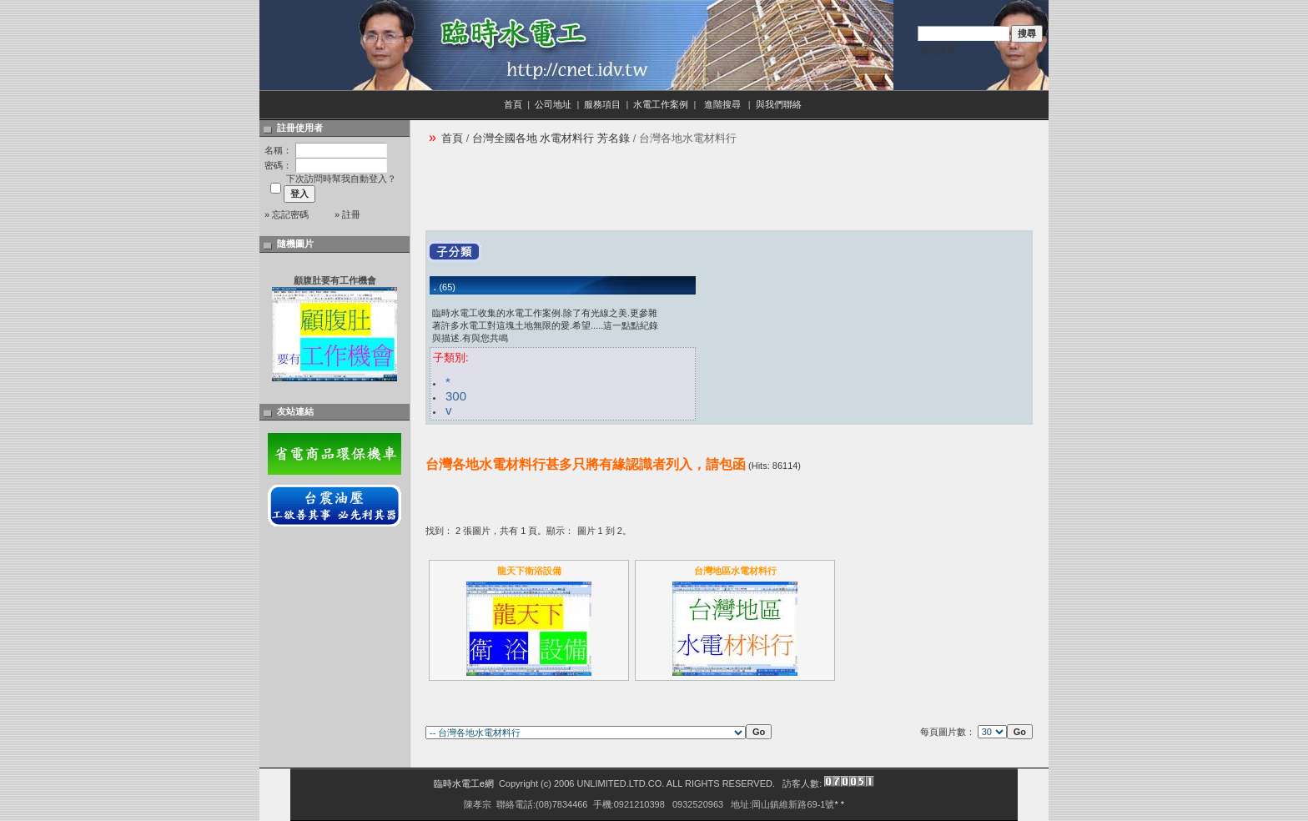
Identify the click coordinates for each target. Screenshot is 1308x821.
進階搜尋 (937, 50)
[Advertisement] (729, 192)
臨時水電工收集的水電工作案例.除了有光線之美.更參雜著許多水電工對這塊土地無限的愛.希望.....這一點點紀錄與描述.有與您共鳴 (545, 325)
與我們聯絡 (780, 104)
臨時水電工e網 (464, 783)
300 (455, 396)
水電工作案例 (660, 104)
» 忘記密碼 (286, 214)
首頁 (513, 104)
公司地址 (553, 104)
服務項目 (602, 104)
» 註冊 (347, 214)
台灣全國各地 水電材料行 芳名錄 (551, 138)
